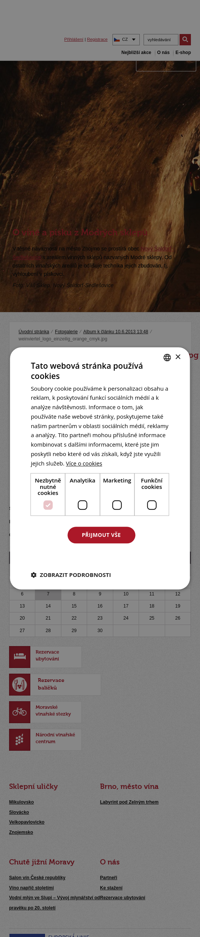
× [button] (178, 357)
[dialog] (100, 468)
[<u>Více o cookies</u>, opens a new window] (84, 463)
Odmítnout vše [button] (101, 555)
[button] (71, 575)
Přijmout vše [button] (101, 534)
